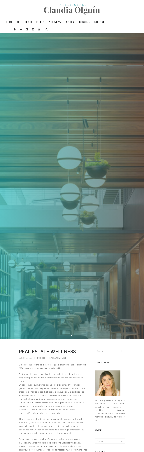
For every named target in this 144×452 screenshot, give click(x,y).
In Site (42, 358)
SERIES (70, 22)
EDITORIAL (84, 22)
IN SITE (40, 22)
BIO (19, 22)
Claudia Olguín (59, 358)
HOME (9, 22)
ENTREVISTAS (55, 22)
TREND (28, 22)
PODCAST (99, 22)
